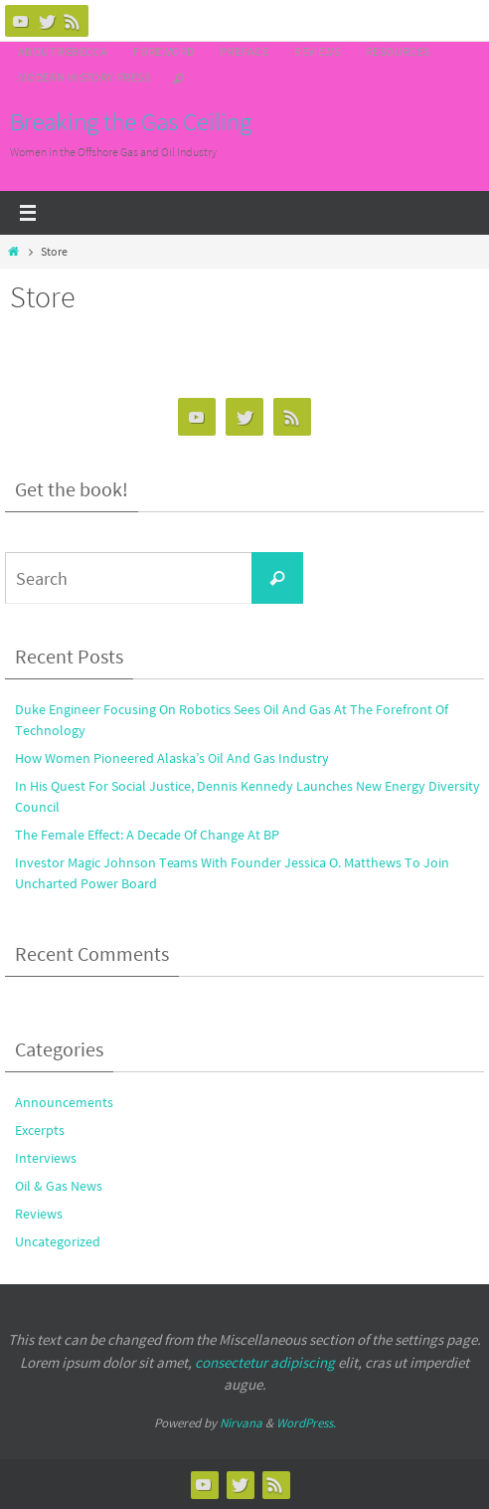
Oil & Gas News (58, 1186)
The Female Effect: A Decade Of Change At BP (147, 835)
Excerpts (40, 1130)
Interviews (46, 1158)
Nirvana (241, 1423)
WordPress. (306, 1423)
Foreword (163, 51)
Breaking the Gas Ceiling (130, 121)
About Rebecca (62, 51)
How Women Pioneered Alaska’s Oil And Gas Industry (172, 758)
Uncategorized (57, 1241)
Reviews (317, 51)
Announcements (64, 1102)
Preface (244, 51)
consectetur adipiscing (265, 1362)
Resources (398, 51)
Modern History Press (84, 77)
